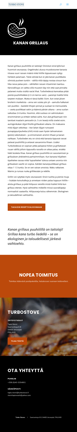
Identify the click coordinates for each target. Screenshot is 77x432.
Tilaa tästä (17, 341)
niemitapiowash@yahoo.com (19, 395)
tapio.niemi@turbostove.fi (18, 392)
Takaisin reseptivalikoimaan (26, 207)
